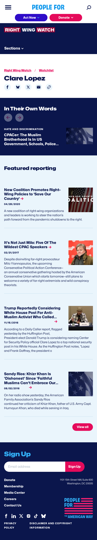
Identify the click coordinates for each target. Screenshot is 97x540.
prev (8, 121)
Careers (10, 499)
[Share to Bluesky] (17, 87)
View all (82, 427)
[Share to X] (28, 87)
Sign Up (74, 467)
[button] (49, 87)
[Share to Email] (38, 87)
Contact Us (12, 505)
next (19, 113)
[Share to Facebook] (7, 87)
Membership (13, 486)
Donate (64, 17)
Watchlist (46, 70)
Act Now (29, 17)
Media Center (14, 493)
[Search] (89, 7)
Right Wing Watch (17, 70)
